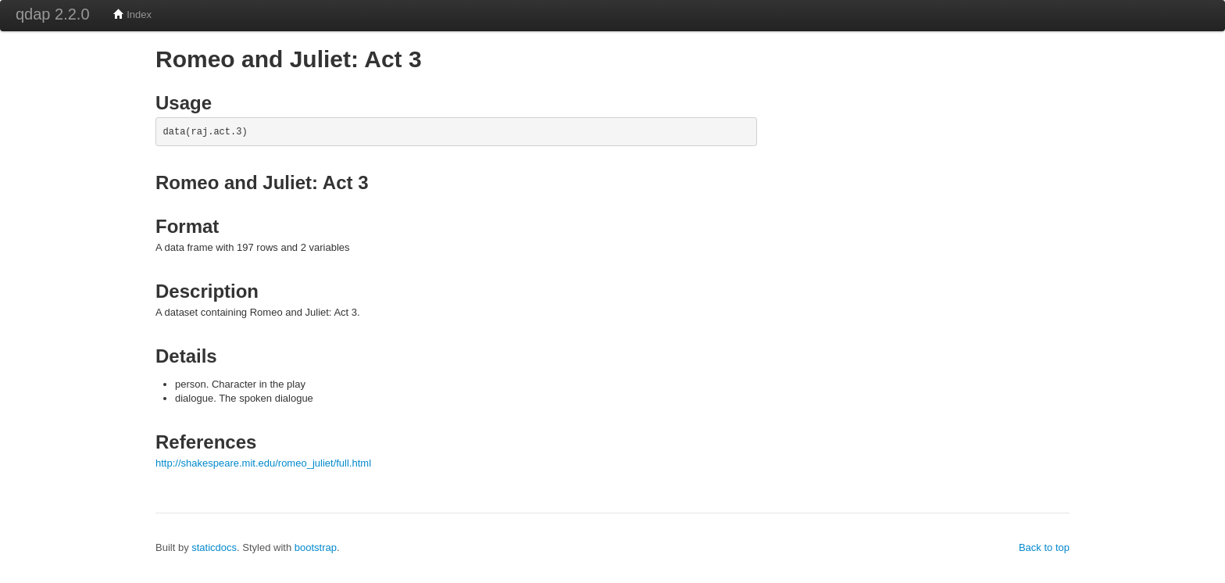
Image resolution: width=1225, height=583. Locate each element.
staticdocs (214, 547)
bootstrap (316, 547)
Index (132, 14)
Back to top (1044, 547)
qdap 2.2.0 (53, 14)
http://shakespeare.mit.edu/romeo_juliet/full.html (263, 463)
